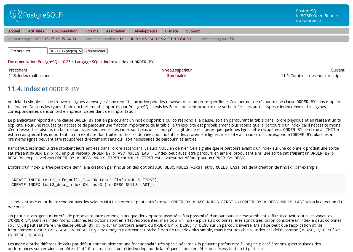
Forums (92, 31)
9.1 (169, 38)
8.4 (182, 38)
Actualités (36, 31)
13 (74, 38)
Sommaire (176, 75)
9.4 (150, 38)
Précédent (18, 69)
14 (68, 38)
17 (52, 38)
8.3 (188, 38)
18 (46, 38)
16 (57, 38)
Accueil (14, 31)
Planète (171, 31)
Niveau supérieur (176, 69)
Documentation (64, 31)
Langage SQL (87, 61)
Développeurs (145, 31)
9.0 (176, 38)
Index (109, 61)
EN (232, 38)
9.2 (163, 38)
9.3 (157, 38)
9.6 (138, 38)
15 (63, 38)
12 (121, 38)
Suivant (337, 69)
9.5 (144, 38)
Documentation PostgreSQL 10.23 (39, 61)
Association (115, 31)
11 (127, 38)
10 (132, 38)
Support (193, 31)
